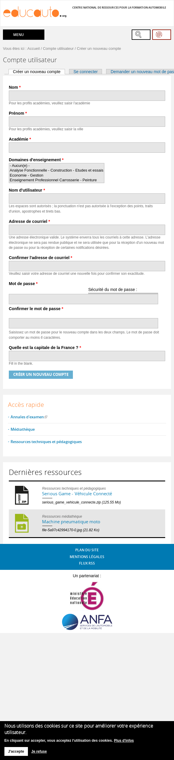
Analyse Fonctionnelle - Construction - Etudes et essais (56, 170)
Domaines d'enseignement (36, 159)
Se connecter (85, 71)
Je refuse (39, 751)
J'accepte (16, 751)
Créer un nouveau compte (39, 71)
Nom (15, 87)
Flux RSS (87, 563)
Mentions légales (87, 557)
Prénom (18, 113)
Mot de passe (23, 283)
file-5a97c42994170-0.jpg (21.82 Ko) (70, 530)
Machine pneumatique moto (71, 521)
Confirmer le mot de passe (36, 308)
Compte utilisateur (58, 48)
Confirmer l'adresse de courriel (40, 257)
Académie (20, 139)
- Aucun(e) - (56, 165)
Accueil (33, 48)
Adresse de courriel (29, 221)
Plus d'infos (124, 740)
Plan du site (87, 550)
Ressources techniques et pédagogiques (46, 441)
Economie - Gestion (56, 175)
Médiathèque (23, 429)
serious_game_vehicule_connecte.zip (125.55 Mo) (81, 502)
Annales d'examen (27, 417)
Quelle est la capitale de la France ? (45, 347)
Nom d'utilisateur (27, 190)
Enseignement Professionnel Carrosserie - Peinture (56, 180)
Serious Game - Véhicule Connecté (77, 493)
